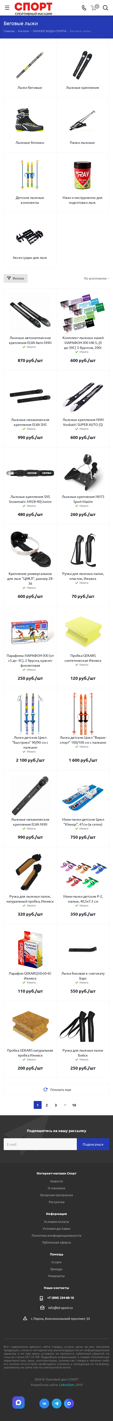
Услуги (56, 1262)
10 (74, 1105)
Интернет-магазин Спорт (57, 1173)
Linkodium (66, 1385)
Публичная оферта (56, 1242)
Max (69, 1403)
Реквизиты (56, 1276)
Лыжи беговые (29, 87)
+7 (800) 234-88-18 (60, 1297)
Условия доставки (56, 1228)
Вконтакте (44, 1403)
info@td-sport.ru (60, 1308)
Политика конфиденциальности (56, 1235)
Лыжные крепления (82, 87)
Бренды (56, 1269)
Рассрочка (57, 1202)
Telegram (57, 1403)
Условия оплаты (56, 1221)
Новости (56, 1181)
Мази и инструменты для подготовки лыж (82, 200)
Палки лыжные (82, 142)
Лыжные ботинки (30, 142)
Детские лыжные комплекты (30, 200)
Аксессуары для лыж (30, 257)
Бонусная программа (56, 1195)
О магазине (56, 1188)
